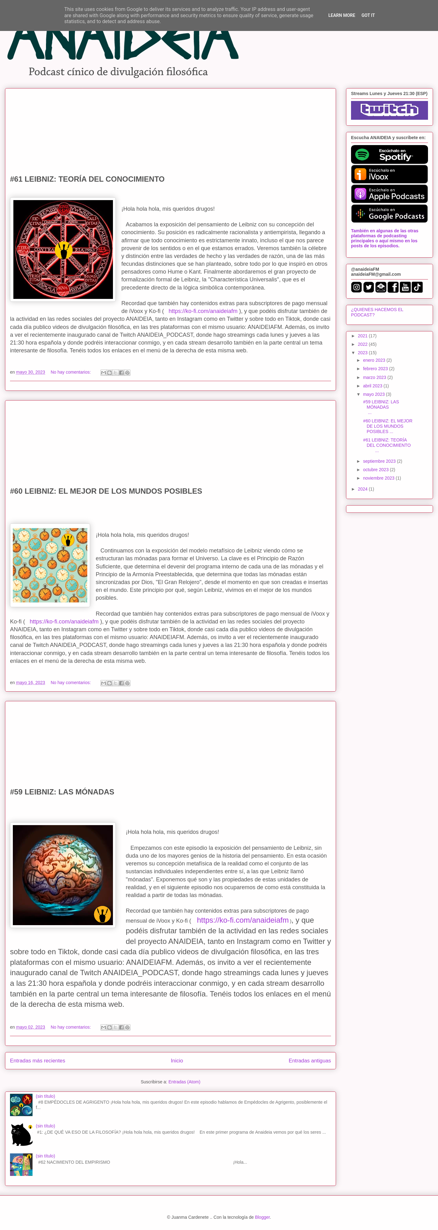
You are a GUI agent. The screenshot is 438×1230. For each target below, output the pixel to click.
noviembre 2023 (379, 478)
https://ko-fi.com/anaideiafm (203, 311)
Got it (368, 15)
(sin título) (45, 1096)
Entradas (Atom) (184, 1081)
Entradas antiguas (310, 1061)
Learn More (341, 15)
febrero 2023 (376, 368)
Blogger (262, 1217)
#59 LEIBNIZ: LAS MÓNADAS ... (387, 407)
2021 (363, 335)
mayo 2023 (374, 394)
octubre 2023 (376, 469)
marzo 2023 (375, 377)
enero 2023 (374, 360)
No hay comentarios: (71, 372)
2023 (363, 352)
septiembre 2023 (380, 461)
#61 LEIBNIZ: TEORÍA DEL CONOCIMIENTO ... (387, 445)
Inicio (177, 1061)
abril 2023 (373, 385)
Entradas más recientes (37, 1061)
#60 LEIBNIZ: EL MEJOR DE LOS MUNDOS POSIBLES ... (387, 426)
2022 (363, 344)
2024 (363, 488)
